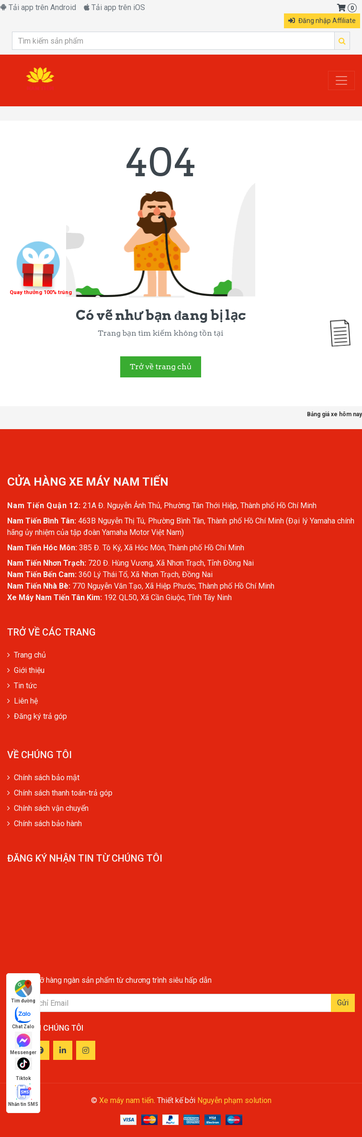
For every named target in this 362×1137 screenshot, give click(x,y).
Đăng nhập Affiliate (322, 20)
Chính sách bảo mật (43, 777)
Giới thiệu (26, 670)
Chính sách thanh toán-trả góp (60, 792)
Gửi (343, 1002)
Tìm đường (23, 991)
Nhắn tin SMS (23, 1095)
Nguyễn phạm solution (234, 1100)
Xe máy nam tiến (126, 1100)
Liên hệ (22, 700)
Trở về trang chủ (160, 366)
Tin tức (22, 685)
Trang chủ (26, 654)
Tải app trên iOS (114, 7)
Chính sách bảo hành (44, 823)
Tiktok (23, 1069)
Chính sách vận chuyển (48, 808)
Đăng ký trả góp (37, 716)
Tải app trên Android (38, 7)
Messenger (23, 1043)
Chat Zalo (23, 1017)
